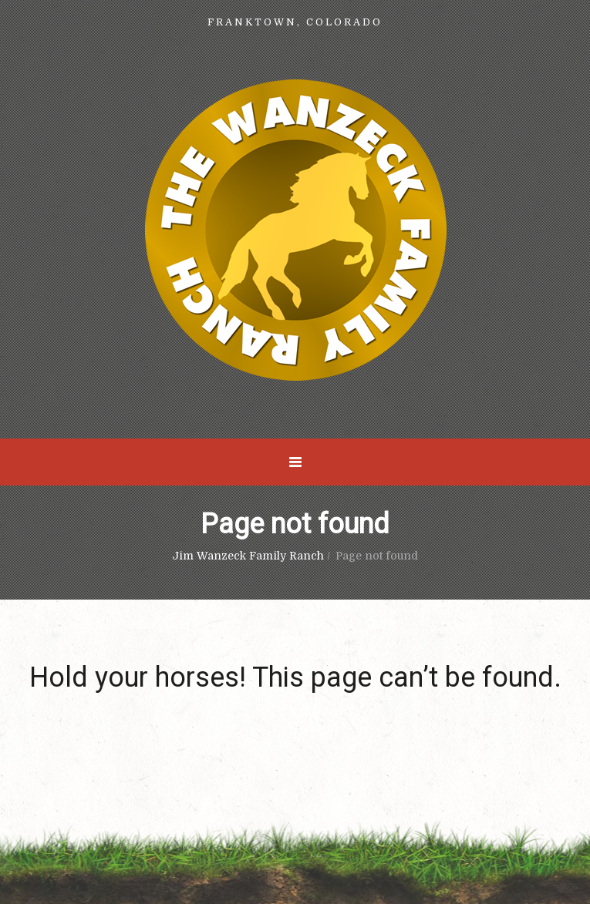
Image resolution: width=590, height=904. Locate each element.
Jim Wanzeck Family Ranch (248, 555)
